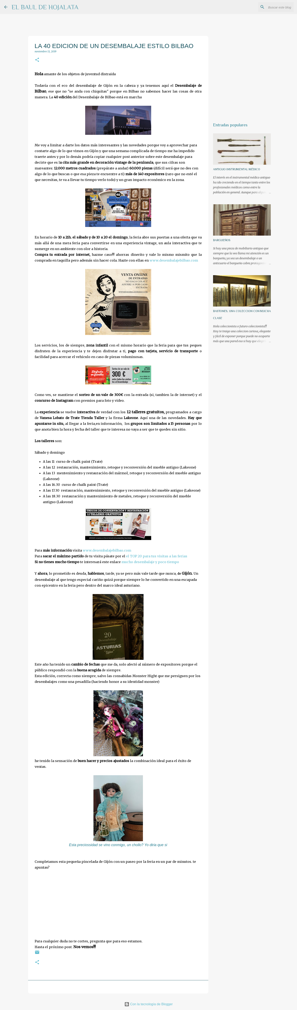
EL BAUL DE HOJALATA (45, 7)
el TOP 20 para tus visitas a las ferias (156, 556)
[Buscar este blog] (272, 7)
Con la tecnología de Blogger (148, 1004)
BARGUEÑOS (221, 240)
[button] (37, 60)
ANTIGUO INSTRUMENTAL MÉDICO (236, 169)
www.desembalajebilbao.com (174, 260)
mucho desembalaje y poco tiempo (150, 562)
